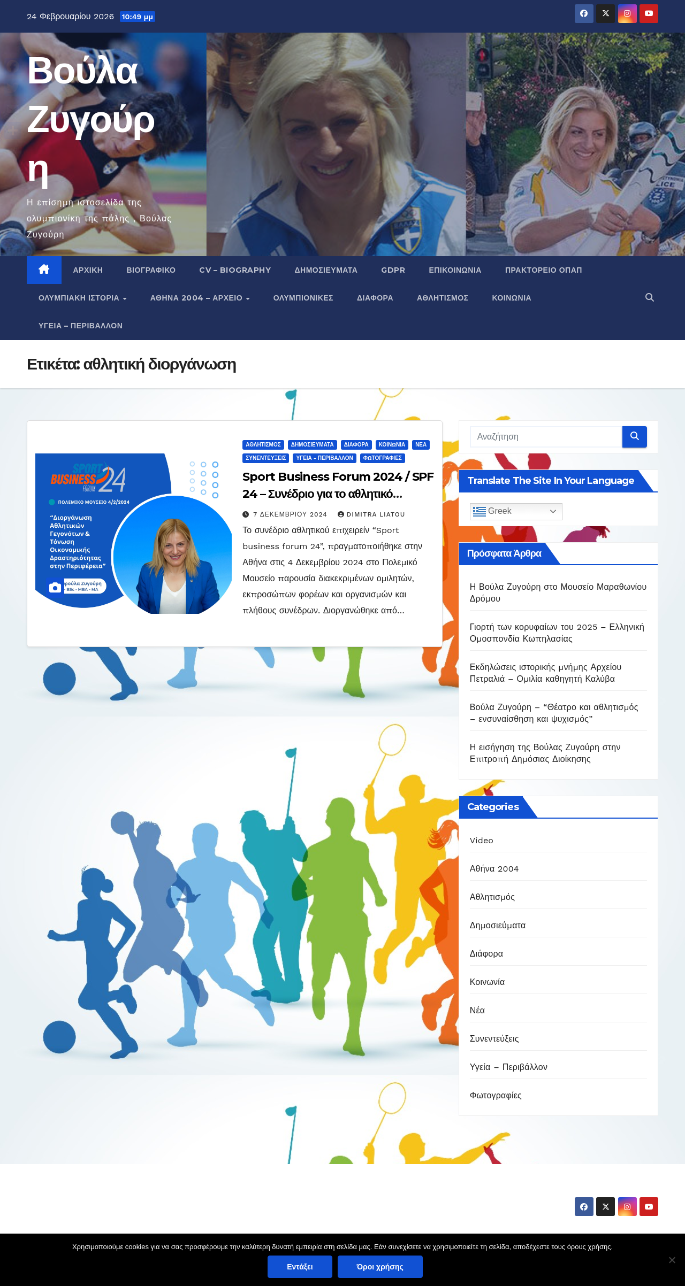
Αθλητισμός (443, 298)
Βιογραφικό (151, 270)
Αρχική (88, 270)
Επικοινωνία (455, 270)
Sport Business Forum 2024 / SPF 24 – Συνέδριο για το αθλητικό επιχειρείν (337, 493)
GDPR (393, 270)
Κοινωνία (512, 298)
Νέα (421, 445)
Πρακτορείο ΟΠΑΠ (543, 270)
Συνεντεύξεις (266, 458)
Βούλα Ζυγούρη (91, 118)
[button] (649, 297)
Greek (492, 511)
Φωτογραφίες (382, 458)
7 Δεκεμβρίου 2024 (291, 514)
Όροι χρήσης (380, 1266)
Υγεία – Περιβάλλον (81, 325)
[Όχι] (671, 1259)
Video (482, 840)
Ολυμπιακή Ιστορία (80, 298)
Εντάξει (300, 1266)
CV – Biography (235, 270)
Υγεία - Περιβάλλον (324, 458)
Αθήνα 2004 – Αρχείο (197, 298)
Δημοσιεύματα (325, 270)
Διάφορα (375, 298)
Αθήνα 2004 (494, 869)
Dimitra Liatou (372, 514)
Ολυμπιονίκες (303, 298)
